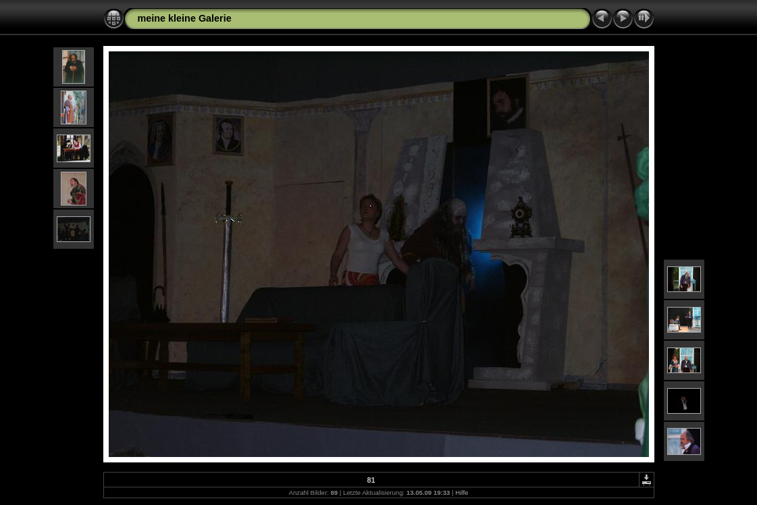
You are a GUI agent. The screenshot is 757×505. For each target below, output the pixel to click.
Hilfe (461, 492)
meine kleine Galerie (185, 18)
